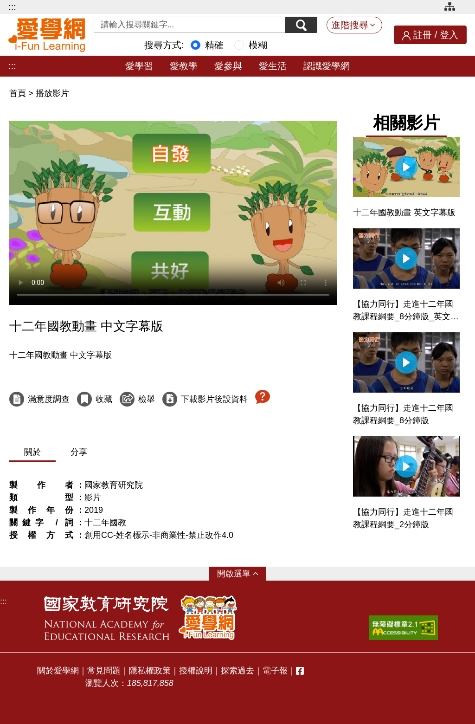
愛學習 (139, 66)
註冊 (422, 35)
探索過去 (237, 670)
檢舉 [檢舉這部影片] (146, 399)
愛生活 (273, 66)
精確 (214, 45)
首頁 (18, 93)
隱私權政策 (150, 670)
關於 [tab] (32, 452)
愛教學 (184, 66)
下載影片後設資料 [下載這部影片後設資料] (214, 399)
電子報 (275, 670)
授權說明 (195, 670)
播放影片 (52, 93)
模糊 (258, 45)
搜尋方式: (164, 45)
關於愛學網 (58, 670)
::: (12, 7)
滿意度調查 (49, 399)
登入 (449, 35)
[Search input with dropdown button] (189, 25)
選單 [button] (242, 573)
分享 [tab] (79, 452)
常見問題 (104, 670)
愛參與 (228, 66)
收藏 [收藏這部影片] (104, 399)
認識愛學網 (326, 66)
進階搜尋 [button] (349, 25)
